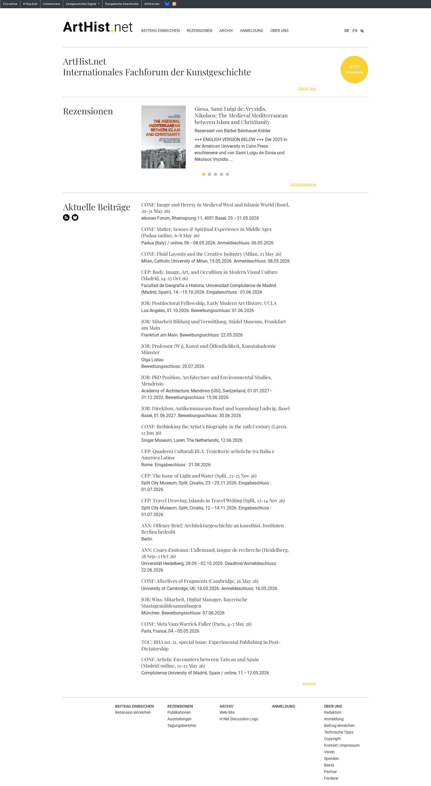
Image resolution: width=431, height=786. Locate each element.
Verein (329, 752)
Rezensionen (199, 30)
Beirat (329, 765)
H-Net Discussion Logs (239, 719)
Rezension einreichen (133, 712)
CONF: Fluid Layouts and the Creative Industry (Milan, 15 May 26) (211, 253)
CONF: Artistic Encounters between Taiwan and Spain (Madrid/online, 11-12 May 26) (200, 662)
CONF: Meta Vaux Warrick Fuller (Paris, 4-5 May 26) (196, 623)
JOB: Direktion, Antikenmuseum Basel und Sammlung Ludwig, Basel (215, 408)
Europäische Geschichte (122, 4)
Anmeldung (251, 30)
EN (354, 30)
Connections (51, 4)
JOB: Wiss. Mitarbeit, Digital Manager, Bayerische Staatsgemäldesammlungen (194, 602)
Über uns (279, 30)
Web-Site (227, 712)
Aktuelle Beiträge (96, 207)
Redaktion (332, 712)
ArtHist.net (151, 4)
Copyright (332, 739)
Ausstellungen (179, 719)
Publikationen (179, 712)
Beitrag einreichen (160, 30)
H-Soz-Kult (30, 4)
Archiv (226, 30)
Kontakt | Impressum (342, 745)
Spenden (331, 758)
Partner (330, 772)
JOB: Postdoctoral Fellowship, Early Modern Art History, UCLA (209, 303)
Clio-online (10, 4)
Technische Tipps (338, 732)
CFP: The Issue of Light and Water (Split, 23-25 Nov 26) (198, 475)
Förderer (331, 778)
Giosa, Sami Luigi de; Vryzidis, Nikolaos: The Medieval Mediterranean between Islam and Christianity (241, 115)
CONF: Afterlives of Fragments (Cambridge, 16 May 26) (199, 581)
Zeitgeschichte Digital (81, 4)
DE (346, 30)
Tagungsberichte (181, 725)
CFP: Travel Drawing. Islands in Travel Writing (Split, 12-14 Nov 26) (213, 500)
